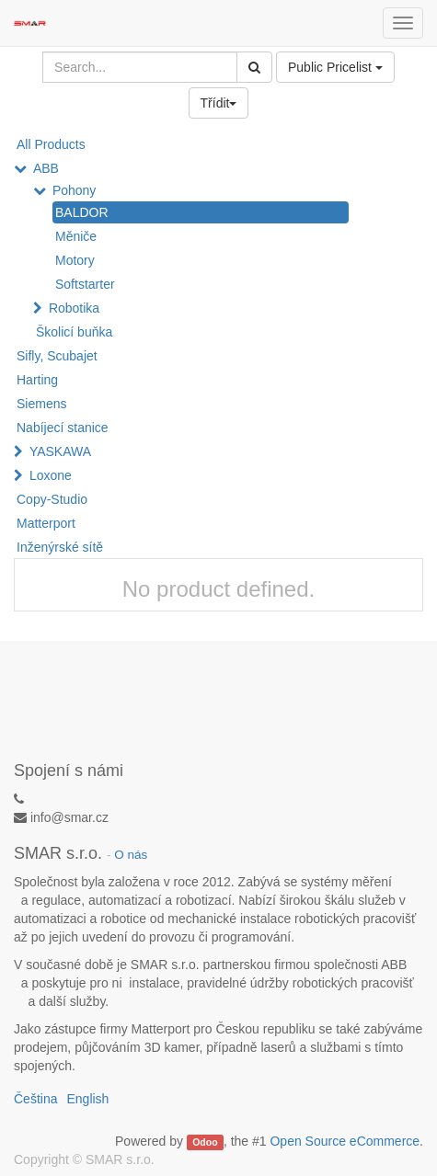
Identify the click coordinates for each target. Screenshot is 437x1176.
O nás (130, 855)
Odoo (204, 1141)
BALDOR (82, 212)
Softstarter (85, 284)
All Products (51, 144)
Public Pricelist (335, 67)
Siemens (41, 403)
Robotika (74, 308)
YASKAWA (60, 451)
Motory (75, 260)
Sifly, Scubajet (57, 355)
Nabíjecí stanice (63, 427)
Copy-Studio (52, 499)
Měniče (76, 236)
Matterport (46, 523)
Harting (37, 379)
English (87, 1098)
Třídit (219, 103)
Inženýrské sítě (60, 547)
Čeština (35, 1098)
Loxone (50, 475)
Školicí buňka (74, 332)
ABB (46, 168)
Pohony (74, 190)
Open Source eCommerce (345, 1141)
